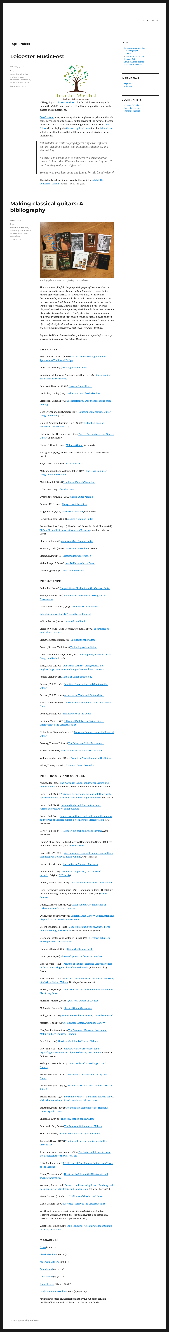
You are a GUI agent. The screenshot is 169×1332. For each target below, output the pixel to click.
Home (145, 20)
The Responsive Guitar (76, 548)
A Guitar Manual (75, 463)
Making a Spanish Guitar (80, 519)
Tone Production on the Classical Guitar (81, 750)
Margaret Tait (129, 59)
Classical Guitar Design (80, 386)
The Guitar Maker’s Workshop (79, 482)
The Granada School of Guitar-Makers (78, 1041)
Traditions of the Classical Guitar (86, 1196)
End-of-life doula (131, 105)
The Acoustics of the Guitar (77, 713)
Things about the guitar (74, 504)
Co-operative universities (134, 48)
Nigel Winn (128, 84)
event (12, 74)
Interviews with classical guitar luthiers (79, 1133)
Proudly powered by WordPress (26, 1320)
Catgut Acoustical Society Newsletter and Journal (65, 614)
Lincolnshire (25, 80)
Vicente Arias (77, 845)
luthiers (21, 82)
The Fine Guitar (67, 489)
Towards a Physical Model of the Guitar (90, 758)
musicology (23, 233)
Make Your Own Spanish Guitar (77, 541)
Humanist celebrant (132, 108)
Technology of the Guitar (83, 647)
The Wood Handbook (74, 621)
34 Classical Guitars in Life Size (82, 1000)
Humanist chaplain (132, 111)
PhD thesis (64, 875)
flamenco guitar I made (78, 128)
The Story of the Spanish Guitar (77, 1118)
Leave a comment (18, 86)
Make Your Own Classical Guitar (83, 393)
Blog (12, 70)
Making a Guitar (74, 445)
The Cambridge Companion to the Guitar (90, 882)
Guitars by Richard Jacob (80, 949)
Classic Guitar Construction (77, 556)
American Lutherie (49, 1262)
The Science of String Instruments (86, 743)
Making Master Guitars (135, 56)
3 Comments (15, 240)
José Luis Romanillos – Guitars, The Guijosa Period (86, 1015)
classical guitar (16, 230)
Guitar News (46, 1276)
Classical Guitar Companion (78, 1008)
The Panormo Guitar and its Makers (83, 1126)
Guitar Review (47, 1284)
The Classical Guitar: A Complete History (83, 1023)
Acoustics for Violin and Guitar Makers (84, 695)
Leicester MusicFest (37, 56)
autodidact (23, 228)
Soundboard (46, 1269)
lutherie (13, 82)
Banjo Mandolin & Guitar (53, 1291)
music (27, 82)
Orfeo (43, 1247)
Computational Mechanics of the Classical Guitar (85, 588)
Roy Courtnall (47, 117)
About (155, 20)
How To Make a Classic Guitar (80, 563)
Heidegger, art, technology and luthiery (81, 831)
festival (19, 74)
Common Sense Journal (134, 62)
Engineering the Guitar (83, 640)
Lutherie (127, 53)
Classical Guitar (48, 1254)
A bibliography (132, 51)
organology (15, 236)
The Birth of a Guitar (72, 511)
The (80, 864)
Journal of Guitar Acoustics (80, 765)
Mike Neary (128, 86)
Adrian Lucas (106, 128)
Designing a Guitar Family (84, 606)
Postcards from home (133, 65)
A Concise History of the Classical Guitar (84, 1203)
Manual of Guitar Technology (76, 676)
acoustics (14, 228)
